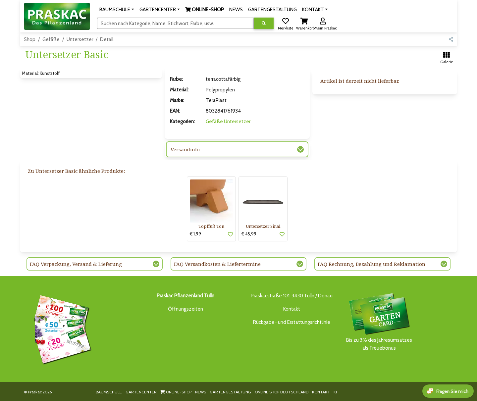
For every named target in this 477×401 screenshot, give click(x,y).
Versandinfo (185, 149)
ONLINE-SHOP (175, 391)
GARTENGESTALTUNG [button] (272, 10)
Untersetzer (80, 39)
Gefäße (51, 39)
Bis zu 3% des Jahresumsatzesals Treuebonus (379, 321)
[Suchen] (175, 23)
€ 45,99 (248, 233)
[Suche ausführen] (264, 23)
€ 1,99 (195, 233)
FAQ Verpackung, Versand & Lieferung (76, 264)
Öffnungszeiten (185, 309)
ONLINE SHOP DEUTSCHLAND (281, 391)
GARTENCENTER (141, 391)
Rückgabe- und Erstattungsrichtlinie (291, 322)
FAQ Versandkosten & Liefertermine (217, 264)
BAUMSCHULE (109, 391)
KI (335, 391)
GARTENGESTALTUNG (230, 391)
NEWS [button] (236, 10)
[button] (117, 9)
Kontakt (291, 309)
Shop (29, 39)
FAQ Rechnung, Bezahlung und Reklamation (371, 264)
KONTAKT (321, 391)
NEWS (200, 391)
